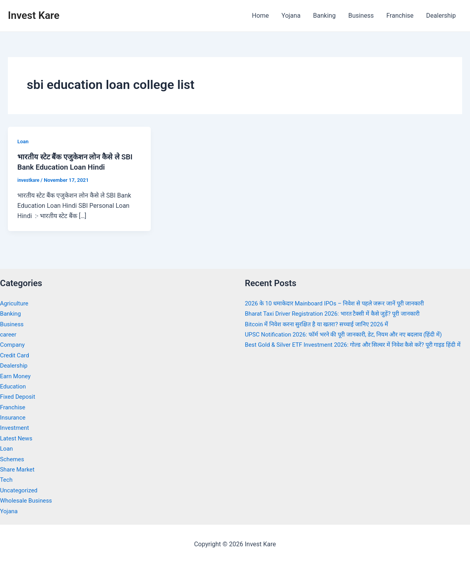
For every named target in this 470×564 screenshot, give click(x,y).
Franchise (399, 15)
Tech (6, 479)
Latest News (17, 438)
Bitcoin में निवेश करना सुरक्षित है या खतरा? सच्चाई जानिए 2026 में (323, 324)
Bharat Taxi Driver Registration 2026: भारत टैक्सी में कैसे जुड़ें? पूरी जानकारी (340, 313)
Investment (15, 427)
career (9, 334)
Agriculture (15, 303)
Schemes (13, 459)
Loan (23, 141)
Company (13, 344)
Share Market (18, 469)
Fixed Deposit (19, 396)
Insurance (14, 417)
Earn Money (16, 376)
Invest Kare (33, 15)
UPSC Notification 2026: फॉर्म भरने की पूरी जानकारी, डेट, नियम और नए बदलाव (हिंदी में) (352, 334)
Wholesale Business (28, 500)
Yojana (290, 15)
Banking (324, 15)
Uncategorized (20, 490)
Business (361, 15)
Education (14, 386)
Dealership (441, 15)
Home (260, 15)
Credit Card (15, 355)
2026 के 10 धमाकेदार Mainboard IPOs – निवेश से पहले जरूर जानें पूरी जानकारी (342, 303)
